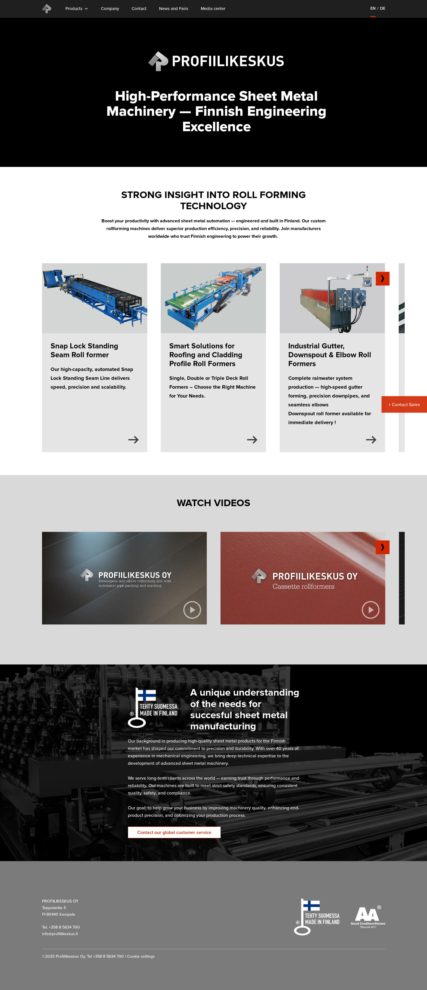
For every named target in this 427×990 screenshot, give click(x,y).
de (382, 8)
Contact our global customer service (174, 832)
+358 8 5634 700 (108, 956)
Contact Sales (406, 405)
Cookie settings (141, 956)
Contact (139, 8)
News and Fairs (173, 8)
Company (110, 8)
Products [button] (76, 8)
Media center (213, 8)
